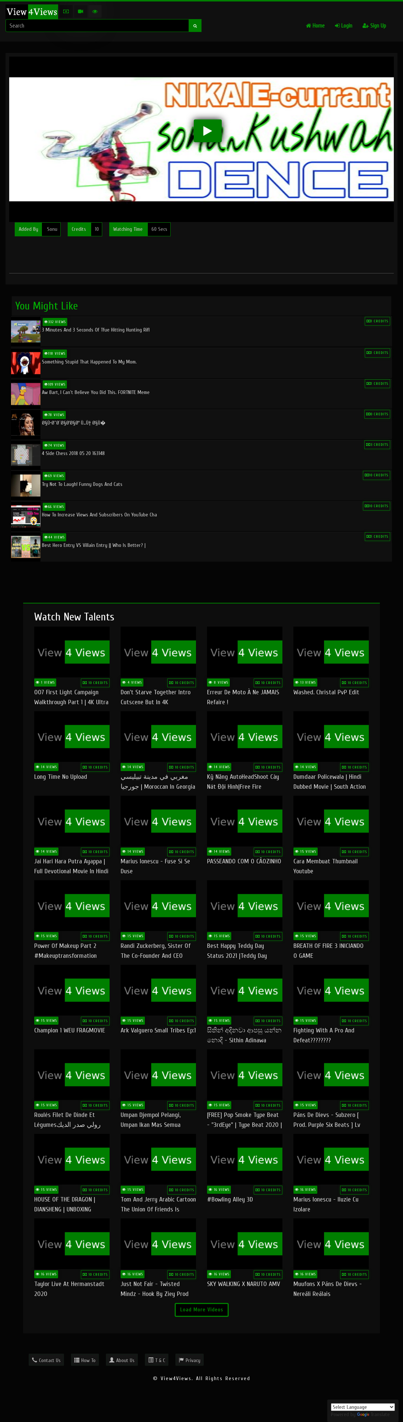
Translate (373, 1414)
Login (343, 26)
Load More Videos (201, 1310)
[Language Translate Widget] (363, 1407)
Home (315, 26)
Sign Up (374, 26)
